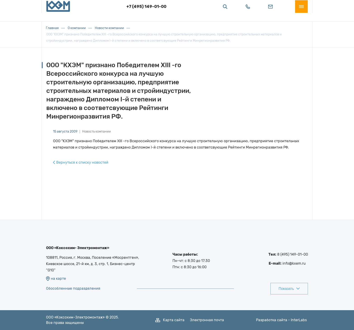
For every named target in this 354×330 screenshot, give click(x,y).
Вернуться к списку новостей (80, 162)
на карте (56, 278)
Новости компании (109, 28)
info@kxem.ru (294, 263)
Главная (52, 28)
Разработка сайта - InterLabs (281, 320)
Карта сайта (173, 320)
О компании (77, 28)
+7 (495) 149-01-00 (146, 10)
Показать (289, 289)
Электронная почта (207, 320)
